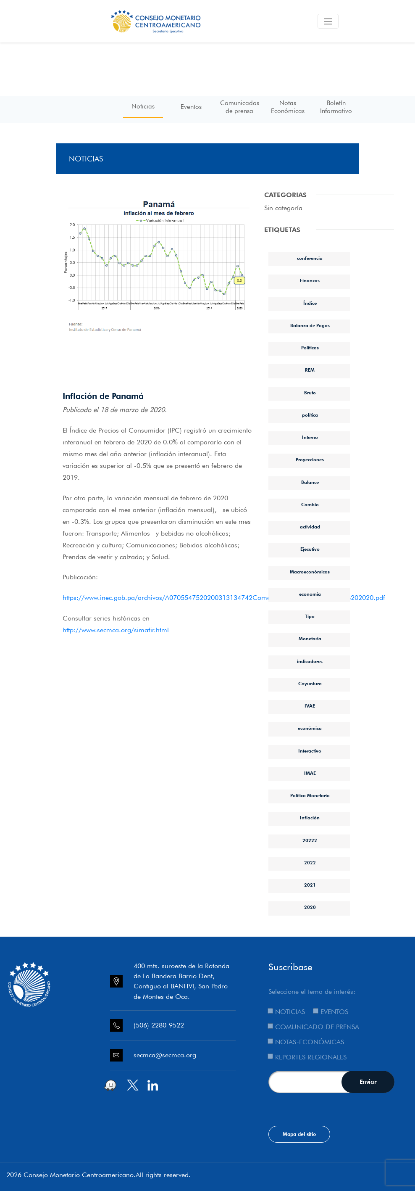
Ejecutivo (310, 549)
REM (310, 370)
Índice (310, 303)
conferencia (310, 258)
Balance (310, 482)
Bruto (310, 393)
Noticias (143, 106)
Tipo (310, 616)
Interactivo (309, 751)
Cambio (310, 504)
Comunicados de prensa (239, 106)
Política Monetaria (310, 795)
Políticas (310, 348)
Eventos (191, 107)
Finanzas (310, 280)
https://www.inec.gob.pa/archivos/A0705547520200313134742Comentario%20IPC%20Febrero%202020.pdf (224, 598)
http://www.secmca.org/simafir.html (116, 630)
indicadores (310, 661)
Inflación (310, 818)
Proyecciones (310, 459)
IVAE (310, 706)
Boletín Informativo (336, 106)
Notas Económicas (288, 106)
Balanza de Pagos (310, 325)
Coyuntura (310, 684)
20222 (309, 840)
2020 (310, 907)
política (310, 415)
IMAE (310, 773)
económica (310, 728)
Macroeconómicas (310, 572)
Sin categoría (283, 208)
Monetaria (310, 639)
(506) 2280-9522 (159, 1025)
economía (310, 594)
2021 (310, 885)
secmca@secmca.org (165, 1055)
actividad (310, 527)
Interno (310, 437)
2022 (310, 863)
